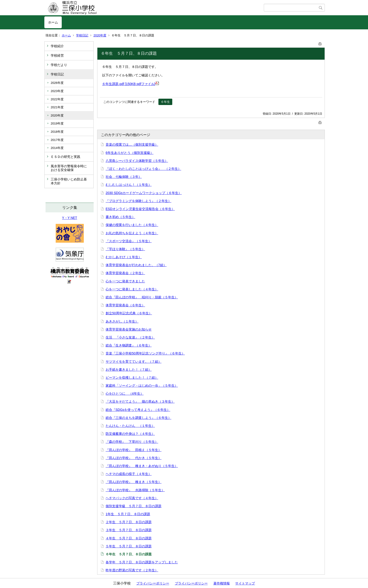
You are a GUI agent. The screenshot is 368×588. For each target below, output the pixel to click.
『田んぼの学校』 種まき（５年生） (133, 482)
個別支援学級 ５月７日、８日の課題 (133, 506)
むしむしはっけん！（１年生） (129, 185)
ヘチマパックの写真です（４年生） (132, 498)
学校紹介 (57, 46)
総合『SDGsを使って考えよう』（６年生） (138, 410)
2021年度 (57, 107)
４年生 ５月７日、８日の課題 (129, 538)
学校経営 (57, 55)
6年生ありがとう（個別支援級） (129, 153)
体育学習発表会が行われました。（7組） (136, 265)
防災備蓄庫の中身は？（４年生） (130, 434)
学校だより (59, 65)
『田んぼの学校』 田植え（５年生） (133, 450)
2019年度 (57, 123)
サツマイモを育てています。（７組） (133, 361)
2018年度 (57, 131)
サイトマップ (245, 583)
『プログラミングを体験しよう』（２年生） (138, 201)
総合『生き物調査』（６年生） (129, 345)
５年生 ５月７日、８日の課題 (129, 546)
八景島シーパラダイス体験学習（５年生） (137, 161)
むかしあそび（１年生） (124, 257)
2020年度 (99, 35)
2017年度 (57, 140)
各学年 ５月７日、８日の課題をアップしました (142, 562)
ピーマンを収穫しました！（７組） (132, 377)
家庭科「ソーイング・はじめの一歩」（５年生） (142, 385)
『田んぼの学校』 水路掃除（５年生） (135, 490)
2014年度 (57, 148)
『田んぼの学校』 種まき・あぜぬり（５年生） (142, 466)
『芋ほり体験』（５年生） (125, 249)
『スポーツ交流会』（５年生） (129, 241)
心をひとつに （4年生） (125, 393)
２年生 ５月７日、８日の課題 (129, 522)
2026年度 (57, 83)
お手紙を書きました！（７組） (129, 369)
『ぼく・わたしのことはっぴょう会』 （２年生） (143, 169)
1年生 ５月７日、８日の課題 (128, 514)
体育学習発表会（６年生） (125, 305)
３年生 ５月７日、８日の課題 (129, 530)
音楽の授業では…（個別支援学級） (132, 144)
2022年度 (57, 99)
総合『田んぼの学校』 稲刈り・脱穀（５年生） (142, 297)
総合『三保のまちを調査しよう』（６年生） (138, 418)
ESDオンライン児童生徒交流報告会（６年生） (140, 209)
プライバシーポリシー (152, 583)
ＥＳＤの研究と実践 (65, 157)
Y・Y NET (69, 218)
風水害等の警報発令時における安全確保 (69, 168)
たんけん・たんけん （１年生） (130, 426)
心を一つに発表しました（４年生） (132, 289)
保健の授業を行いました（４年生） (132, 225)
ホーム (53, 22)
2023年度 (57, 91)
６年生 (165, 102)
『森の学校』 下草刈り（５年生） (132, 442)
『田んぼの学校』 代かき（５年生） (133, 458)
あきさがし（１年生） (122, 321)
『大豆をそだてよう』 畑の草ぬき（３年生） (140, 401)
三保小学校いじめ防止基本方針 (69, 181)
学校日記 (82, 35)
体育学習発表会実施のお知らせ (129, 329)
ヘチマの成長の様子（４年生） (129, 474)
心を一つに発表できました (125, 281)
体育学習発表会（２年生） (125, 273)
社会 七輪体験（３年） (124, 177)
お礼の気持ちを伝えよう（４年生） (132, 233)
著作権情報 (221, 583)
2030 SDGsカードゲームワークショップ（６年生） (144, 193)
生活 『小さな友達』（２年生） (130, 337)
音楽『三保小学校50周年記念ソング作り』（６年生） (145, 353)
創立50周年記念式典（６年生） (129, 313)
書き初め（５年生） (120, 217)
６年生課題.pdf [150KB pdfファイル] (130, 84)
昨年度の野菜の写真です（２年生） (132, 570)
